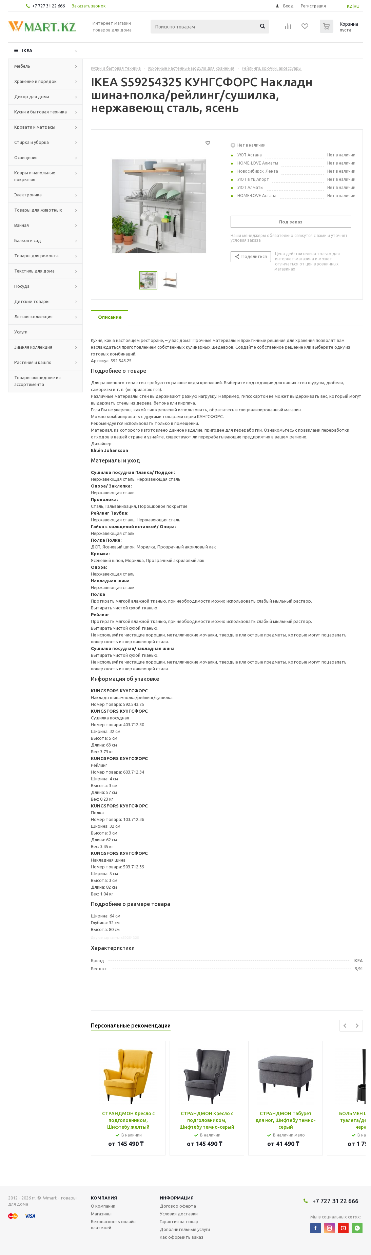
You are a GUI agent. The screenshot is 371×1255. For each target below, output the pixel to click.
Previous (345, 1025)
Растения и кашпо (33, 362)
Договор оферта (178, 1206)
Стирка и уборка (31, 142)
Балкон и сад (27, 240)
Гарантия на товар (179, 1221)
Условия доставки (179, 1213)
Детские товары (32, 301)
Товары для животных (38, 210)
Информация (177, 1197)
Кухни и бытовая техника (40, 111)
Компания (104, 1197)
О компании (103, 1206)
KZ (350, 6)
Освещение (26, 157)
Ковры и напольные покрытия (34, 176)
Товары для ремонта (36, 255)
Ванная (21, 225)
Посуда (22, 286)
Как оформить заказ (181, 1237)
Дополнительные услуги (185, 1229)
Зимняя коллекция (33, 347)
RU (356, 6)
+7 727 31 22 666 (48, 5)
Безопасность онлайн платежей (113, 1224)
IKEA (27, 50)
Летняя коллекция (33, 316)
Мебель (22, 66)
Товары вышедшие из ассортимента (37, 381)
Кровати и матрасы (34, 127)
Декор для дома (31, 96)
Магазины (101, 1213)
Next (357, 1025)
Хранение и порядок (35, 81)
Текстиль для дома (34, 270)
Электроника (28, 194)
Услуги (20, 331)
